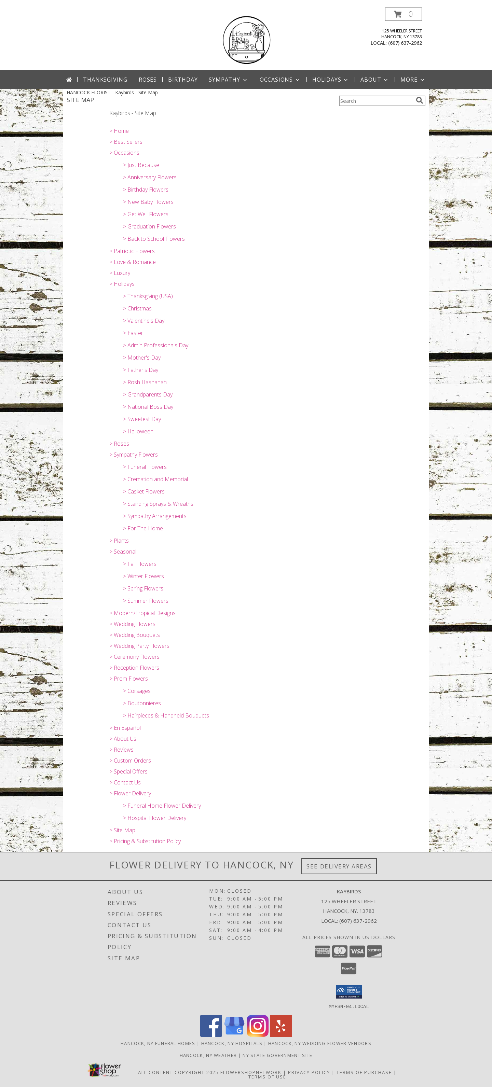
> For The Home (143, 528)
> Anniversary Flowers (150, 177)
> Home (119, 131)
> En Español (125, 727)
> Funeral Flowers (145, 467)
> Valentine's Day (143, 320)
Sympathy (228, 79)
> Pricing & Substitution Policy (145, 841)
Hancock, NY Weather (208, 1055)
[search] (419, 100)
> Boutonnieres (142, 703)
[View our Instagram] (258, 1034)
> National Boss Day (148, 406)
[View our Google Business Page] (234, 1034)
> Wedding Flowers (132, 624)
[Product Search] (376, 101)
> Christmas (137, 308)
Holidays (330, 79)
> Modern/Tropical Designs (142, 613)
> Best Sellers (125, 141)
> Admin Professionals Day (155, 345)
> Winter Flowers (143, 576)
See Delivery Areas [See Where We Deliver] (339, 866)
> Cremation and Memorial (155, 479)
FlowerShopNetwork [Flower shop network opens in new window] (251, 1072)
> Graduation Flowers (149, 226)
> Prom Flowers (128, 678)
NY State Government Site (277, 1055)
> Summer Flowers (145, 600)
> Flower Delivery (130, 793)
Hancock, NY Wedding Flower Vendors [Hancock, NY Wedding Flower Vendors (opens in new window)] (319, 1043)
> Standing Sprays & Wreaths (158, 503)
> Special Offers (128, 771)
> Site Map (122, 830)
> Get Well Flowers (145, 214)
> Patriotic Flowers (132, 251)
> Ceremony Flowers (134, 656)
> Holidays (122, 284)
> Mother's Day (142, 357)
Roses (148, 79)
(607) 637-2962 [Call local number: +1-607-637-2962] (405, 43)
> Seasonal (122, 551)
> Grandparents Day (148, 394)
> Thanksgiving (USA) (148, 296)
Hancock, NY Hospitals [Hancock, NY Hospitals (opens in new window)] (231, 1043)
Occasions (280, 79)
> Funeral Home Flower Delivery (162, 805)
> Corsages (137, 691)
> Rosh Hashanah (145, 382)
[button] (403, 14)
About (374, 79)
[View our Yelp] (281, 1034)
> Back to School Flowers (154, 238)
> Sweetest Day (142, 419)
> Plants (119, 540)
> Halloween (138, 431)
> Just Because (141, 165)
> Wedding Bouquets (134, 635)
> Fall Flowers (139, 564)
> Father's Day (140, 370)
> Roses (119, 443)
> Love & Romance (132, 262)
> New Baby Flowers (148, 202)
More (412, 79)
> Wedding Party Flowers (139, 646)
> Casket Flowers (144, 491)
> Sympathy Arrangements (155, 516)
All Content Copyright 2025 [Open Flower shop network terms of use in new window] (178, 1072)
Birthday (182, 79)
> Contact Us (125, 782)
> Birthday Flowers (145, 189)
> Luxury (119, 273)
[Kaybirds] (246, 39)
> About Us (122, 738)
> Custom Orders (130, 760)
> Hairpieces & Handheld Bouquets (166, 715)
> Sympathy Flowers (133, 454)
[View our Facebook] (211, 1034)
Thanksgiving (105, 79)
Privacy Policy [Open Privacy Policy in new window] (309, 1072)
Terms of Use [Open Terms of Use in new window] (267, 1076)
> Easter (133, 333)
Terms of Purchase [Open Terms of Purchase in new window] (364, 1072)
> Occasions (124, 152)
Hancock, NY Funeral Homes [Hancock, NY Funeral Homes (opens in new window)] (158, 1043)
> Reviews (121, 749)
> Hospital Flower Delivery (154, 818)
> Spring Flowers (143, 588)
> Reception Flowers (134, 667)
